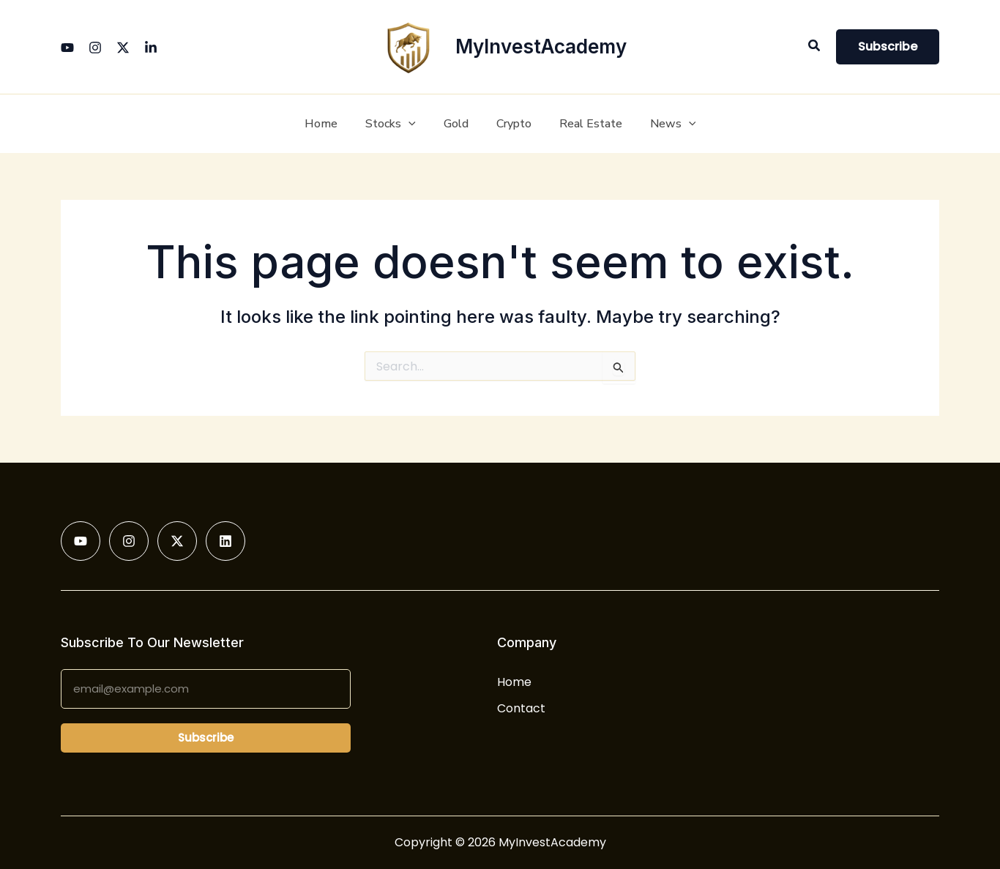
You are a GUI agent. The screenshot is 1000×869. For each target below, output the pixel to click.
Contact (521, 708)
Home (514, 682)
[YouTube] (67, 47)
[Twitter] (123, 47)
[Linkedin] (150, 47)
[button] (814, 47)
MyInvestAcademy (541, 46)
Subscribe (206, 737)
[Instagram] (95, 47)
